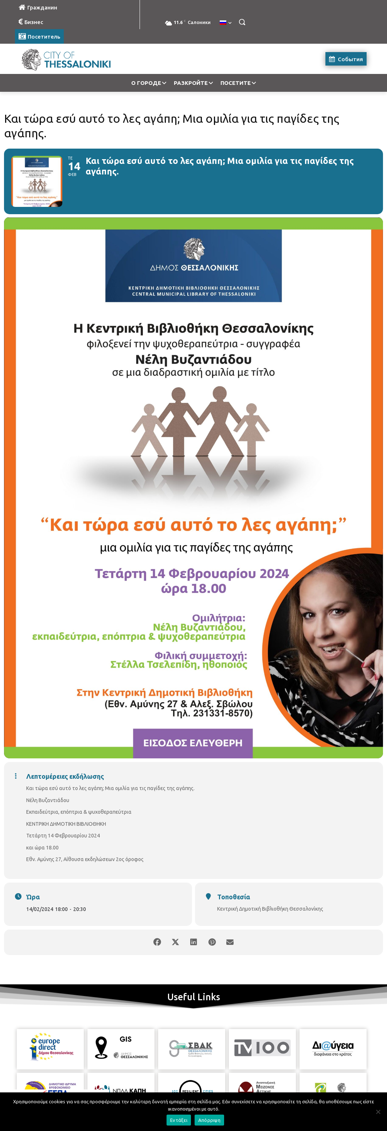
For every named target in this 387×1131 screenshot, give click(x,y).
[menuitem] (225, 23)
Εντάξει (178, 1120)
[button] (242, 22)
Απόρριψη (209, 1120)
